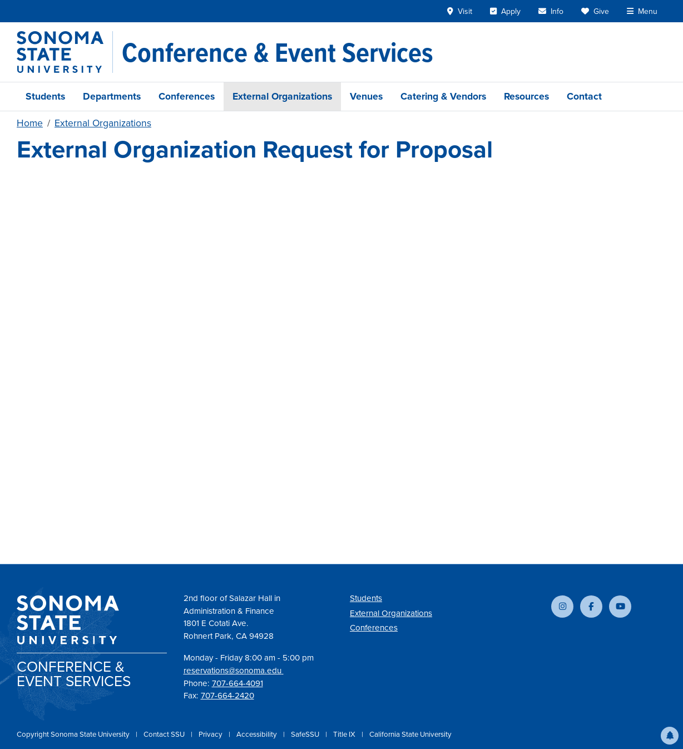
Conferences (187, 96)
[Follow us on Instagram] (562, 606)
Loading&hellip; (341, 356)
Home (30, 123)
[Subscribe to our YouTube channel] (620, 606)
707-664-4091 (237, 683)
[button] (670, 736)
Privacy (211, 734)
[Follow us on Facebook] (591, 606)
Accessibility (257, 734)
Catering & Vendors (443, 96)
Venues (366, 96)
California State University (410, 734)
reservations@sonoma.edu (234, 670)
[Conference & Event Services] (277, 52)
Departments (112, 96)
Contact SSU (164, 734)
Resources (526, 96)
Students (45, 96)
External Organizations (282, 96)
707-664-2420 (227, 695)
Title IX (345, 734)
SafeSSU (306, 734)
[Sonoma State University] (65, 52)
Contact (584, 96)
